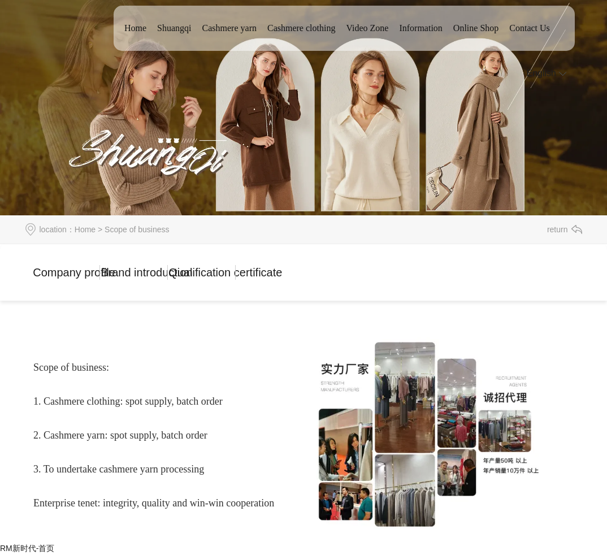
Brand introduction (134, 272)
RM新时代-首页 (27, 548)
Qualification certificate (202, 272)
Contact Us (529, 28)
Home (135, 28)
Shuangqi (174, 28)
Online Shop (475, 28)
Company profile (66, 272)
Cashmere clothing (301, 28)
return (557, 229)
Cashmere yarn (229, 28)
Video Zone (367, 28)
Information (420, 28)
